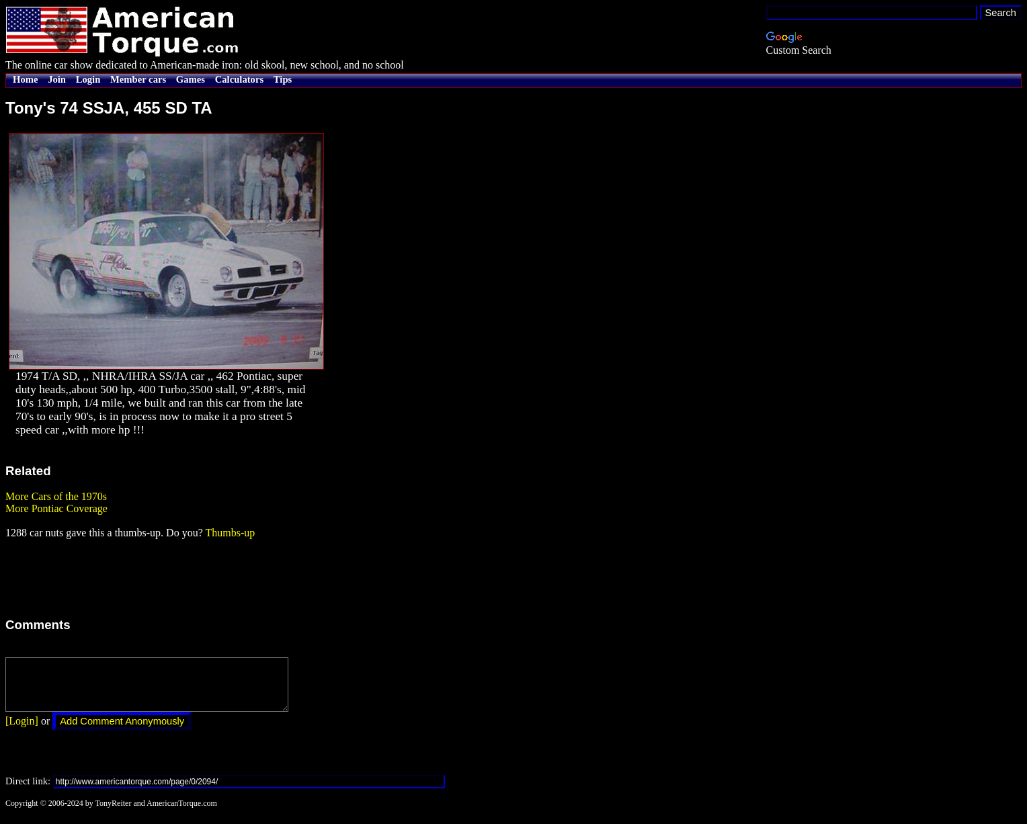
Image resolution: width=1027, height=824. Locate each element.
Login (88, 79)
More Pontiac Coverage (56, 508)
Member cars (138, 79)
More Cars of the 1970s (56, 496)
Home (25, 79)
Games (190, 79)
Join (57, 79)
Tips (283, 79)
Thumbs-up (230, 532)
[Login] (21, 731)
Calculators (239, 79)
